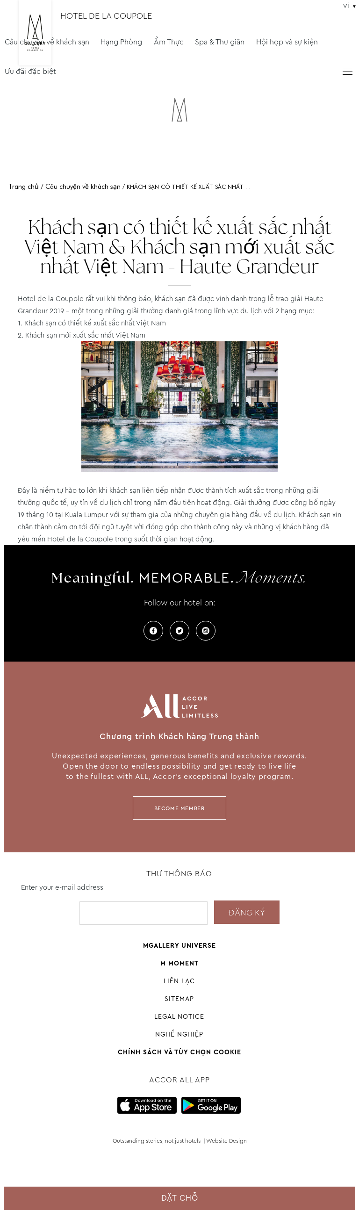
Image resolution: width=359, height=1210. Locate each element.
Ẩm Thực (169, 41)
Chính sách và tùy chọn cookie (179, 1052)
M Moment (179, 963)
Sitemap (179, 998)
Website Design (226, 1141)
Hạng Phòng (121, 41)
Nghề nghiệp (179, 1034)
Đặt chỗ (179, 1198)
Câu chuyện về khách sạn (47, 41)
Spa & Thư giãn (219, 41)
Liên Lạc (179, 981)
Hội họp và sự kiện (287, 41)
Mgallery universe (179, 945)
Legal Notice (179, 1016)
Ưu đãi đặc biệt (30, 71)
